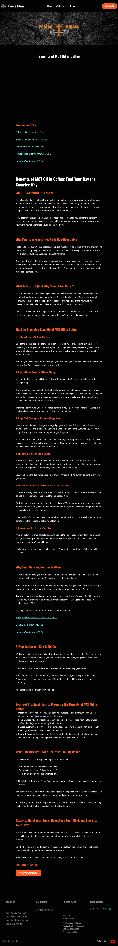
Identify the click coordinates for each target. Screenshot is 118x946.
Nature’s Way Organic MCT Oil (29, 161)
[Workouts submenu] (65, 6)
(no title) (66, 926)
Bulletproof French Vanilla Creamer (32, 139)
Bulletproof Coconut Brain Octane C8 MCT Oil (36, 618)
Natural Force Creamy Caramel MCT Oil (34, 154)
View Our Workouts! (28, 873)
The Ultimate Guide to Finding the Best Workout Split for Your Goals (73, 936)
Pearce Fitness (17, 6)
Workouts (109, 6)
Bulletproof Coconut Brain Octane (31, 132)
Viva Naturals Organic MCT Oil (29, 625)
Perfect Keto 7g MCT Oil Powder (30, 147)
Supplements (44, 912)
